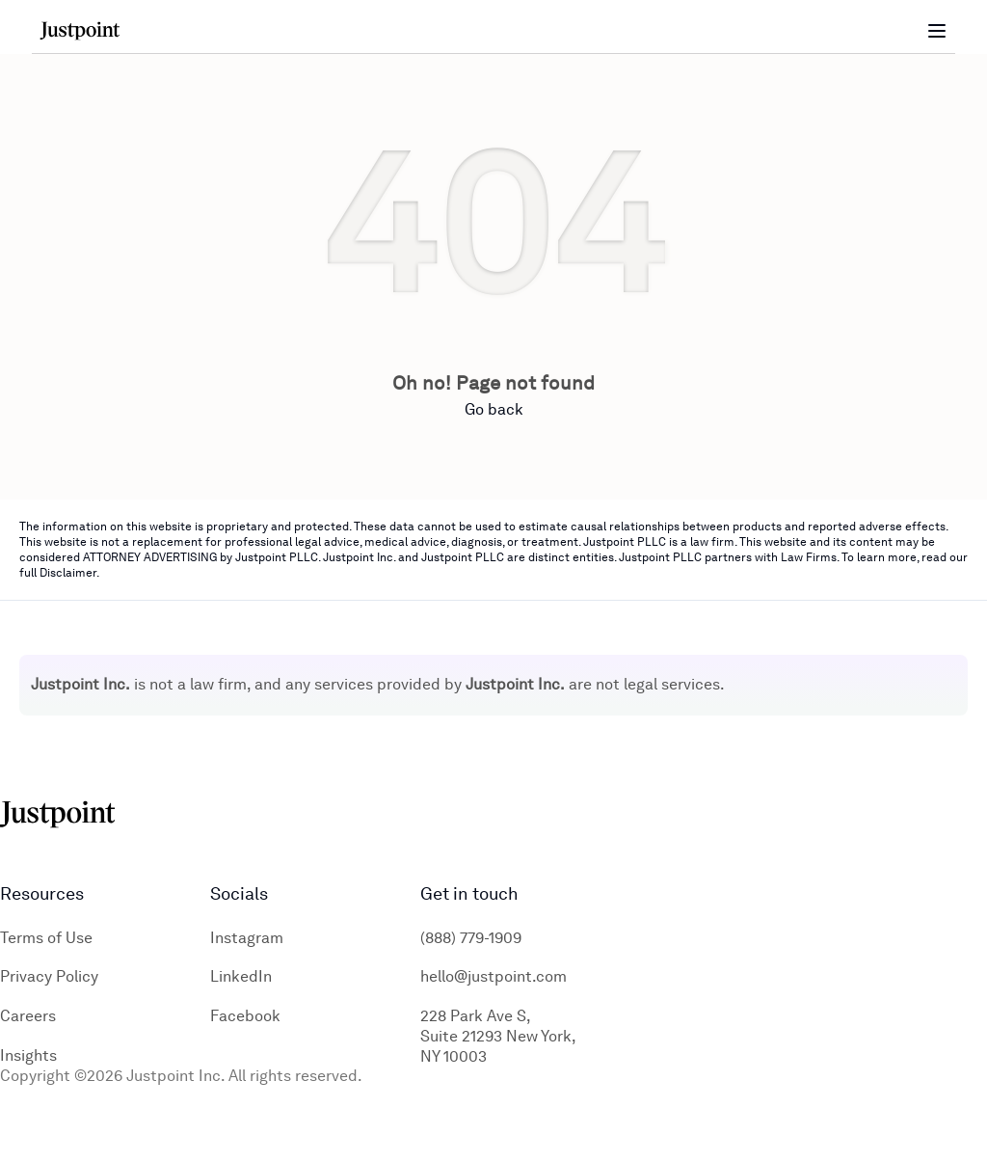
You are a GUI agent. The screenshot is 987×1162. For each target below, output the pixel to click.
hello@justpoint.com (493, 976)
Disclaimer (68, 573)
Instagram (246, 938)
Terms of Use (46, 938)
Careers (28, 1016)
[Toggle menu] (936, 30)
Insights (28, 1055)
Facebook (245, 1016)
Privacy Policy (49, 976)
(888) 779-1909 (470, 938)
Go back (494, 409)
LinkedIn (241, 976)
